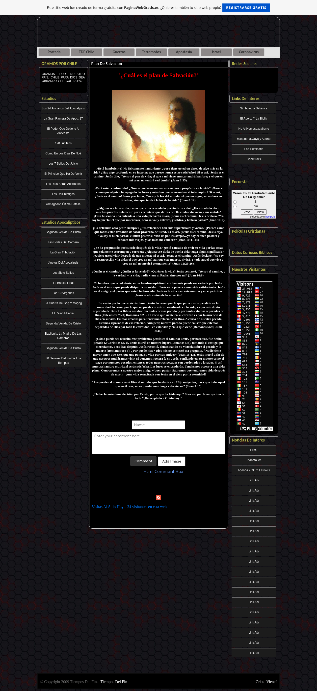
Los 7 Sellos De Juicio (63, 163)
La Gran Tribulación (63, 252)
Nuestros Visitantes (249, 269)
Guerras (118, 51)
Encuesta (240, 181)
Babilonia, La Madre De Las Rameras (63, 336)
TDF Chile (86, 51)
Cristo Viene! (266, 682)
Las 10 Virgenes (63, 293)
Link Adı (253, 480)
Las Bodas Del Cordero (63, 242)
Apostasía (184, 51)
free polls (270, 216)
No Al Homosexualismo (253, 128)
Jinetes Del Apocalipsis (63, 262)
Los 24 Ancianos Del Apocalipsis (63, 108)
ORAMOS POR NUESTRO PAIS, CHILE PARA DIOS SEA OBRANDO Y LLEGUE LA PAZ (63, 81)
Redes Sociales (245, 63)
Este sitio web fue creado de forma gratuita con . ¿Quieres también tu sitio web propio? (158, 7)
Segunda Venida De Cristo (63, 232)
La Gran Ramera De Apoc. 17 (63, 118)
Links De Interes (246, 98)
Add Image (171, 461)
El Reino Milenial (63, 313)
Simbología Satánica (253, 108)
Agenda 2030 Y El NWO (254, 470)
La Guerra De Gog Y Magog (63, 303)
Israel (216, 51)
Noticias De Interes (248, 440)
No (256, 206)
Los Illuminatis (253, 149)
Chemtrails (254, 159)
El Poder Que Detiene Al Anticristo (63, 131)
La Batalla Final (63, 283)
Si (255, 201)
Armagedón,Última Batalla (63, 204)
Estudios (49, 98)
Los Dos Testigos (63, 194)
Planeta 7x (254, 460)
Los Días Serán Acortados (63, 184)
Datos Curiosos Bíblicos (252, 252)
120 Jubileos (63, 143)
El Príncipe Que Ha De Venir (63, 173)
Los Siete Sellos (63, 272)
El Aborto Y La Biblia (253, 118)
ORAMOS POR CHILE (59, 63)
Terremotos (151, 51)
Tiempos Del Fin (114, 682)
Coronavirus (249, 51)
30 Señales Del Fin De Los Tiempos (63, 361)
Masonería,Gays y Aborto (253, 139)
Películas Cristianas (248, 231)
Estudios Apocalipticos (61, 222)
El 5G (253, 450)
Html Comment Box (163, 471)
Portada (54, 51)
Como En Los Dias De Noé (63, 153)
